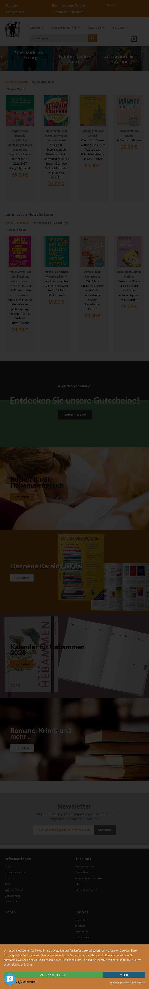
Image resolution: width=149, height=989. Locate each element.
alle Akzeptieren (53, 975)
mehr (124, 975)
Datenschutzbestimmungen (133, 983)
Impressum (115, 983)
